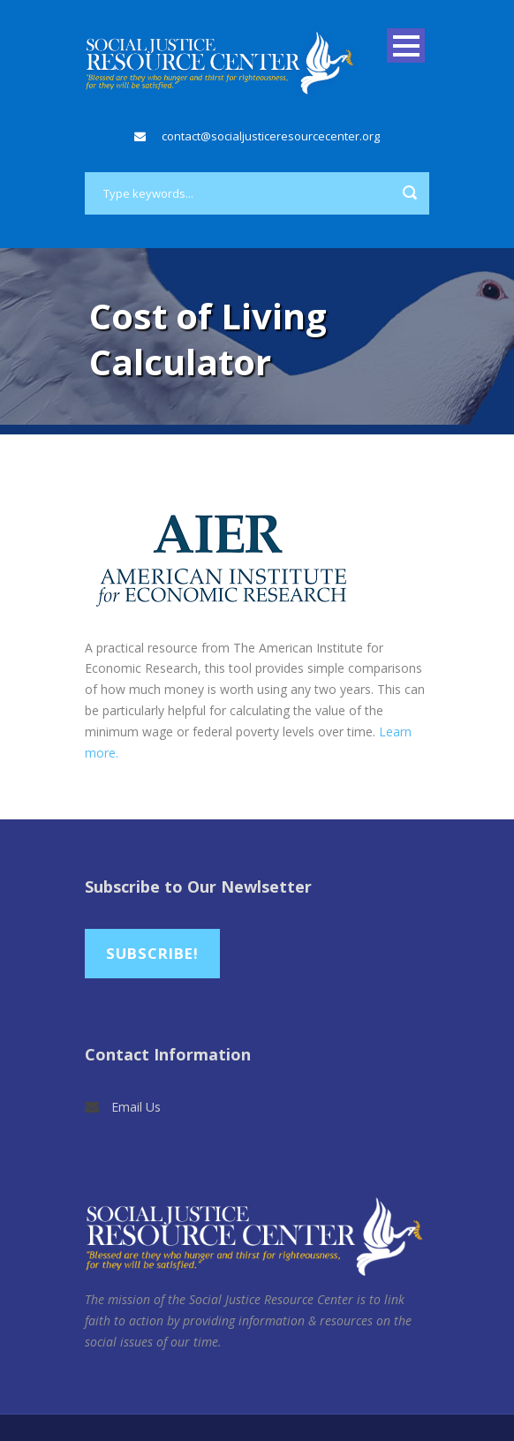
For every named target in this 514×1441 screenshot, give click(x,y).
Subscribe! (152, 953)
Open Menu (406, 45)
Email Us (136, 1106)
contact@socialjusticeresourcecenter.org (271, 136)
